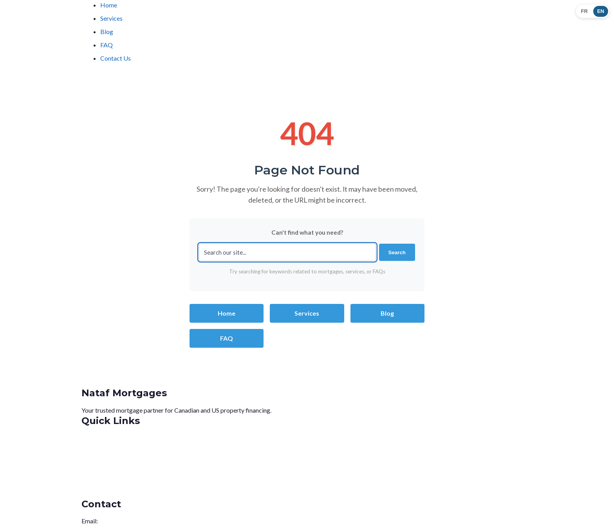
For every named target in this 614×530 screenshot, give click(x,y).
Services (111, 18)
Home (108, 5)
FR (584, 11)
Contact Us (115, 58)
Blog (106, 31)
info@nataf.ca (117, 521)
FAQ (106, 45)
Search (397, 252)
